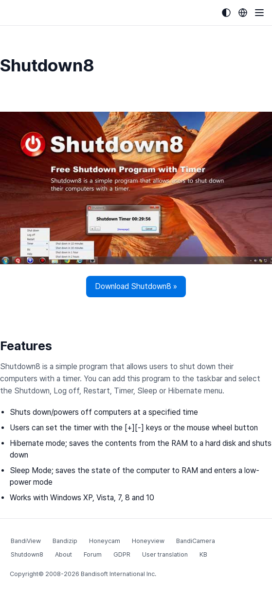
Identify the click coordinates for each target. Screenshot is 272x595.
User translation (165, 554)
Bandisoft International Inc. (118, 574)
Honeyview (148, 540)
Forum (93, 554)
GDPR (121, 554)
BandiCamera (195, 540)
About (63, 554)
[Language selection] (243, 12)
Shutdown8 (27, 554)
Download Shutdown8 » (136, 286)
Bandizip (65, 540)
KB (203, 554)
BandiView (26, 540)
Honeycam (104, 540)
